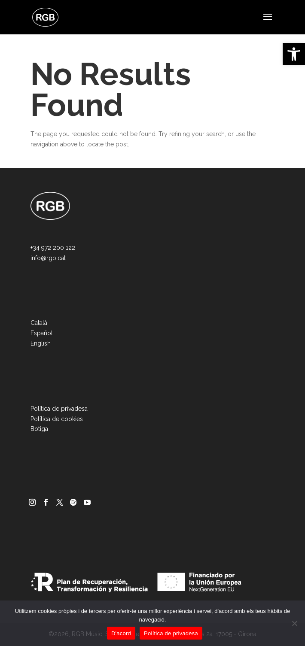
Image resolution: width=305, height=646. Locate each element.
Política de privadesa (59, 408)
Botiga (39, 428)
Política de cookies (56, 419)
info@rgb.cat (48, 258)
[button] (294, 54)
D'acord (121, 633)
